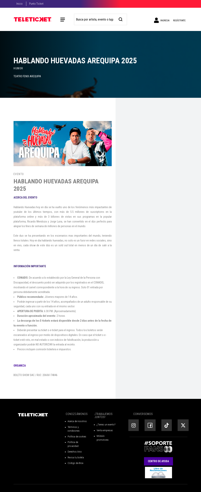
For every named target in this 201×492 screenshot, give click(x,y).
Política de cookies (77, 436)
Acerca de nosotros (77, 421)
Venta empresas (105, 430)
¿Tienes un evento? (106, 424)
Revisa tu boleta (76, 457)
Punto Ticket (36, 3)
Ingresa (161, 20)
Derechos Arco (75, 451)
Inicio (19, 3)
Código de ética (75, 463)
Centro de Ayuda (158, 461)
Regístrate (179, 20)
